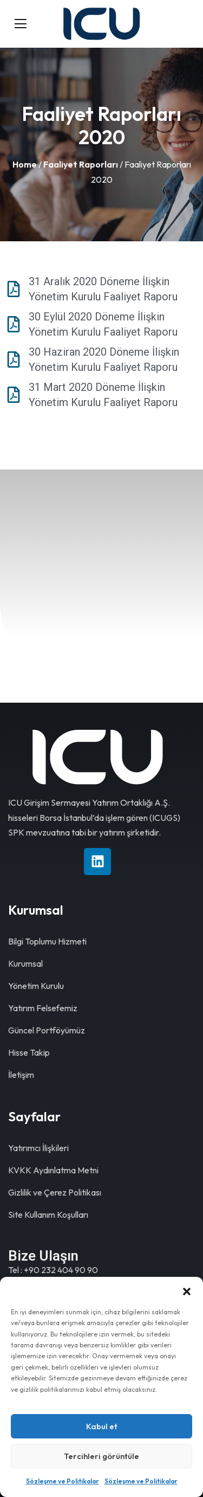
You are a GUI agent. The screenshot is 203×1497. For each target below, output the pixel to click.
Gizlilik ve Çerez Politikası (54, 1192)
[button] (186, 1290)
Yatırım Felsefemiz (42, 1008)
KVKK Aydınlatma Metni (53, 1170)
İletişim (21, 1074)
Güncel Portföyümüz (46, 1030)
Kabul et (101, 1426)
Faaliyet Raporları (80, 164)
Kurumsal (25, 963)
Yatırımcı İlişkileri (38, 1147)
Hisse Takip (29, 1052)
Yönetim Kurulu (36, 985)
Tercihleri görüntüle (101, 1456)
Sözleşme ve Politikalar (62, 1481)
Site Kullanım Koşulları (48, 1214)
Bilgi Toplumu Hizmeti (47, 941)
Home (24, 164)
